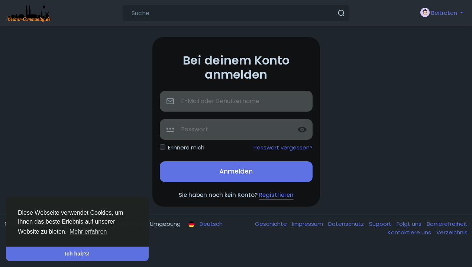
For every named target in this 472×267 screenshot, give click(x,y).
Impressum (308, 224)
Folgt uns (410, 224)
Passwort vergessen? (283, 147)
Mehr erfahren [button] (88, 231)
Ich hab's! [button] (77, 254)
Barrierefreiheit (447, 224)
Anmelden (236, 171)
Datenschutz (346, 224)
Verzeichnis (452, 232)
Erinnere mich (186, 147)
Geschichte (271, 224)
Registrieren (276, 195)
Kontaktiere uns (410, 232)
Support (381, 224)
